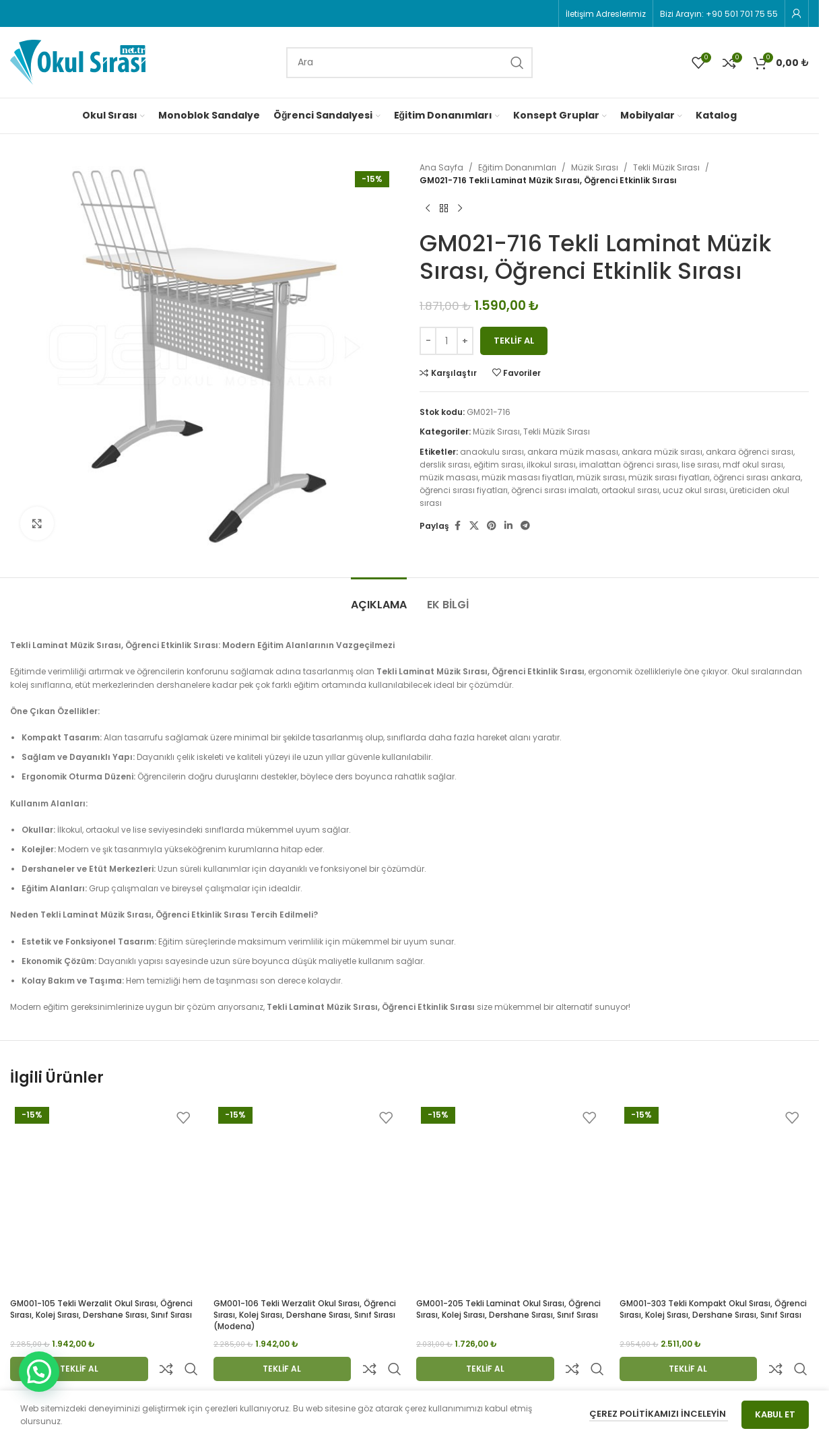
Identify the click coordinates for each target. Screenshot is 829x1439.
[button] (39, 1371)
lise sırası (700, 464)
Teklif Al (514, 340)
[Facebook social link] (457, 526)
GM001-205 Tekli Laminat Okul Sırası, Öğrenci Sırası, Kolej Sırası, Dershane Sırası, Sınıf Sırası (508, 1309)
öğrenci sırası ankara (757, 477)
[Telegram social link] (525, 526)
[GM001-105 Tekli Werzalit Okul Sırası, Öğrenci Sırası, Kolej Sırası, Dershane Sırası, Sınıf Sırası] (105, 1197)
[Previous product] (428, 208)
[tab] (379, 597)
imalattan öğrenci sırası (628, 464)
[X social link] (474, 526)
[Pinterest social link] (491, 526)
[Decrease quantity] (428, 341)
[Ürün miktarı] (446, 341)
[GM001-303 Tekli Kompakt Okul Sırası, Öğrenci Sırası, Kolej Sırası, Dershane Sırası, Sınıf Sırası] (714, 1197)
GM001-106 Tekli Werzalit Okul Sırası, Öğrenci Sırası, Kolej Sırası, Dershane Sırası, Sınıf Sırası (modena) (304, 1315)
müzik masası (449, 477)
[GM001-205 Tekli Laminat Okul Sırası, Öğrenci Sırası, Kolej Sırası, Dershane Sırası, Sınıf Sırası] (511, 1197)
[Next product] (460, 208)
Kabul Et (775, 1414)
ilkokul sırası (551, 464)
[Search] (409, 62)
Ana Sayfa (441, 167)
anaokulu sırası (492, 451)
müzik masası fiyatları (527, 477)
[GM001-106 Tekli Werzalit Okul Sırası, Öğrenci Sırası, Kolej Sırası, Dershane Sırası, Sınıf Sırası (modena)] (308, 1197)
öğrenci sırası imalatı (554, 490)
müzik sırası (600, 477)
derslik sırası (445, 464)
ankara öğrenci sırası (749, 451)
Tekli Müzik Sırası (666, 167)
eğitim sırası (498, 464)
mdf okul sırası (753, 464)
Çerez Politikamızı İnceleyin (658, 1413)
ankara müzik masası (572, 451)
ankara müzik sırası (662, 451)
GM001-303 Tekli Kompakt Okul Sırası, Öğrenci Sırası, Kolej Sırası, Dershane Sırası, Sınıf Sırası (713, 1309)
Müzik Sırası (594, 167)
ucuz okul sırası (694, 490)
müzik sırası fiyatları (669, 477)
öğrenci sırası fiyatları (464, 490)
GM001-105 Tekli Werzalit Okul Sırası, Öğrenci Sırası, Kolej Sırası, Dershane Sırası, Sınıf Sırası (101, 1309)
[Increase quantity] (465, 341)
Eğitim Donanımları (517, 167)
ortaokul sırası (630, 490)
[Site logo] (77, 61)
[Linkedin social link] (508, 526)
